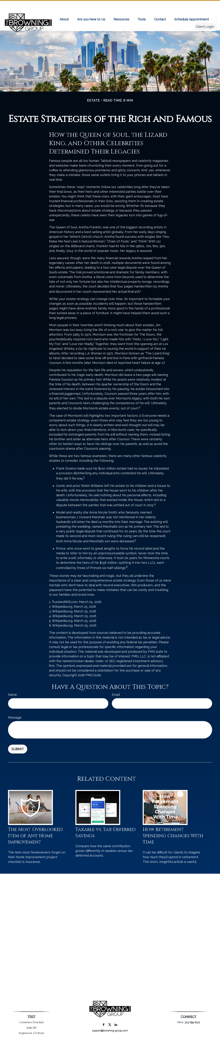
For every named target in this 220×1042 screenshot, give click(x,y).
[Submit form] (17, 749)
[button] (64, 8)
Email (116, 694)
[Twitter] (109, 1024)
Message (14, 717)
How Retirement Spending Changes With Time (173, 835)
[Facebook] (103, 1024)
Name (12, 694)
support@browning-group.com (110, 1030)
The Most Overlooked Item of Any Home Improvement (35, 835)
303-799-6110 (192, 1022)
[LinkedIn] (115, 1024)
